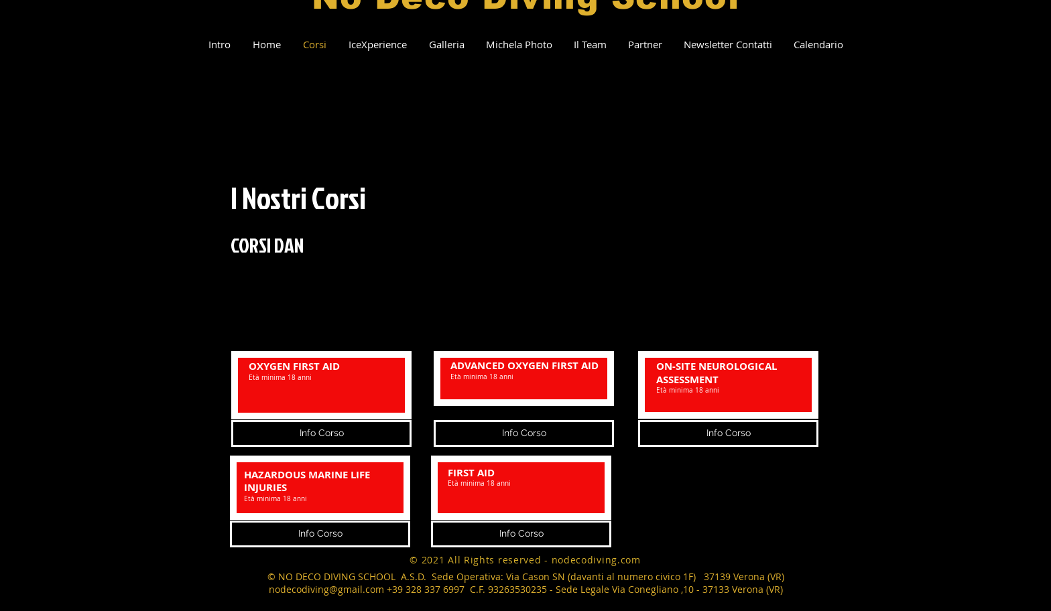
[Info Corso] (320, 534)
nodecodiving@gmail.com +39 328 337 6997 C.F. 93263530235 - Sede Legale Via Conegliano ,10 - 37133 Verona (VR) (526, 589)
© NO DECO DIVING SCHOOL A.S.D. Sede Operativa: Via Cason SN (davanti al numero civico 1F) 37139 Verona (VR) (525, 576)
